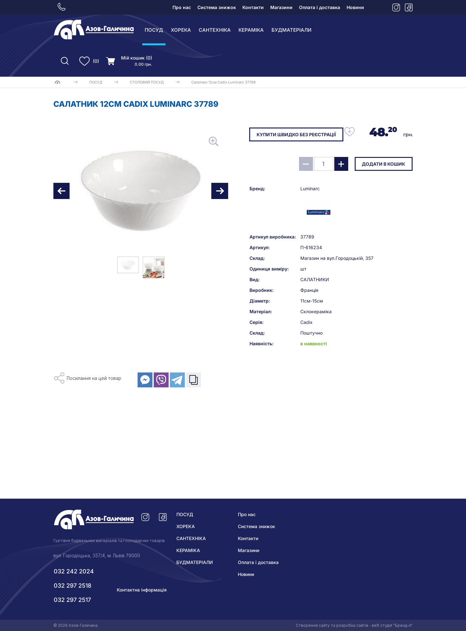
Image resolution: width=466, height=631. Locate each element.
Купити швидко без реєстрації (297, 134)
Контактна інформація (142, 589)
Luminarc (310, 214)
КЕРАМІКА (251, 30)
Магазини (281, 7)
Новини (355, 7)
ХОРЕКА (181, 30)
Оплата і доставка (319, 7)
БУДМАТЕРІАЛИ (291, 30)
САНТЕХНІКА (215, 30)
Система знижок (216, 7)
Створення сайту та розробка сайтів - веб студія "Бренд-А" (354, 625)
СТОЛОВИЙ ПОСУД (147, 82)
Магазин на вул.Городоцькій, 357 (336, 284)
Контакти (253, 7)
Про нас (181, 7)
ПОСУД (154, 30)
